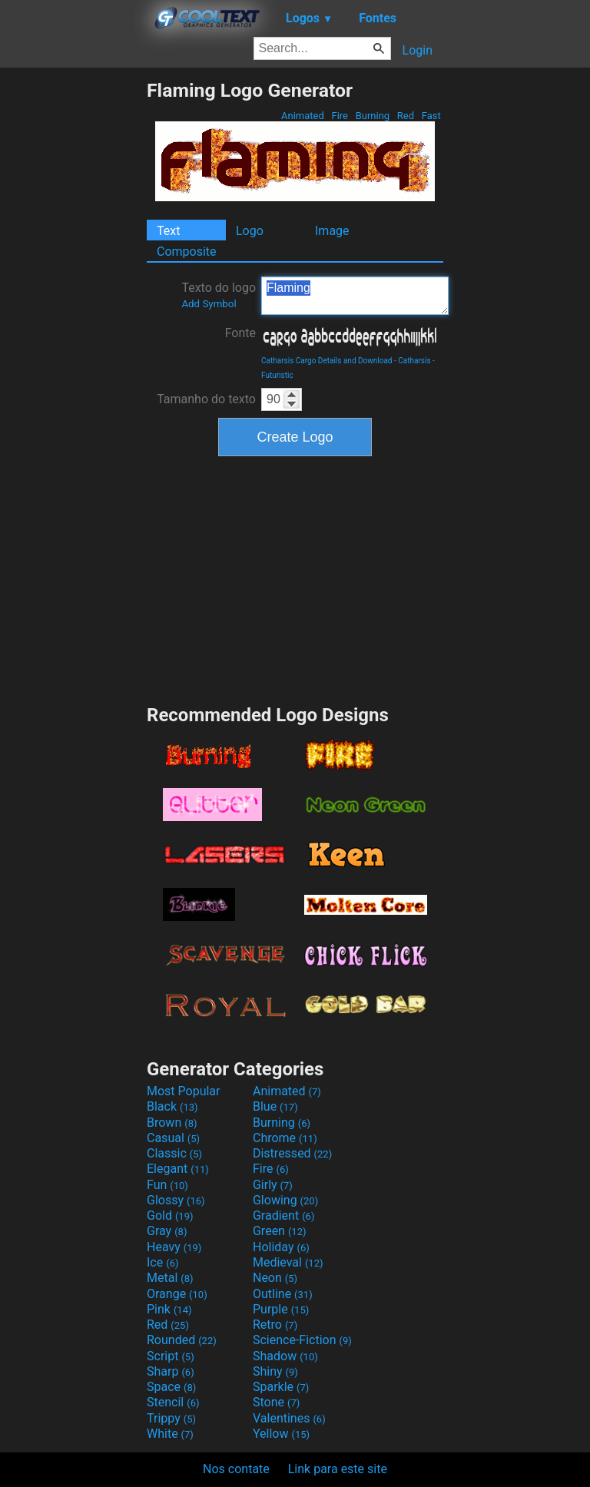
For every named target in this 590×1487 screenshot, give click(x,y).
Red (406, 115)
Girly (273, 1184)
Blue (275, 1106)
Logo (250, 231)
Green (280, 1231)
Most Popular (183, 1091)
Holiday (281, 1247)
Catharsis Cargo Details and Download (327, 360)
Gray (167, 1231)
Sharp (170, 1371)
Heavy (174, 1247)
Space (171, 1386)
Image (332, 231)
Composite (187, 251)
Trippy (171, 1418)
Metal (170, 1277)
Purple (281, 1309)
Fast (431, 115)
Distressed (292, 1153)
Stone (276, 1402)
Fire (339, 115)
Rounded (182, 1340)
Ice (162, 1262)
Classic (174, 1153)
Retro (275, 1324)
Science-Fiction (302, 1340)
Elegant (178, 1168)
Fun (167, 1184)
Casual (173, 1138)
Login (418, 50)
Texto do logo (218, 295)
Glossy (176, 1200)
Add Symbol (208, 304)
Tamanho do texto (206, 399)
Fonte (240, 333)
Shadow (285, 1356)
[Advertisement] (73, 309)
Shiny (275, 1371)
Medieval (288, 1262)
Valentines (289, 1418)
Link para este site (337, 1469)
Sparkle (281, 1386)
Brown (172, 1122)
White (170, 1433)
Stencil (173, 1402)
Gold (170, 1215)
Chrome (285, 1138)
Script (170, 1356)
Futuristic (277, 375)
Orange (177, 1294)
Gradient (283, 1215)
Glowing (285, 1200)
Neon (275, 1277)
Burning (372, 115)
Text (168, 231)
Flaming (355, 296)
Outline (283, 1294)
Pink (169, 1309)
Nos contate (236, 1469)
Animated (302, 115)
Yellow (281, 1433)
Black (172, 1106)
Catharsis (414, 360)
